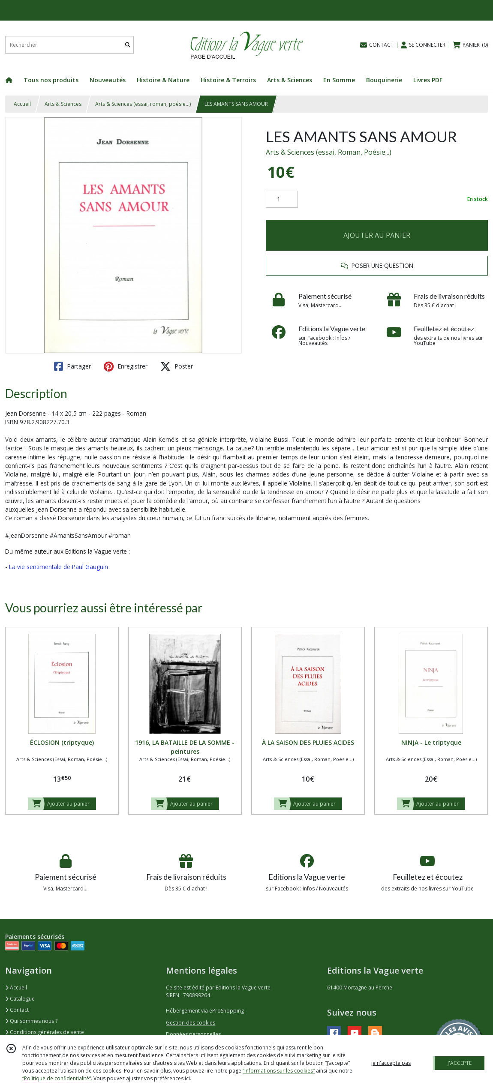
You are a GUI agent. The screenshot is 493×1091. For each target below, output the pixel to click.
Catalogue (20, 998)
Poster (176, 366)
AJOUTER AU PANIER (376, 235)
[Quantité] (282, 199)
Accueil (22, 104)
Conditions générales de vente (44, 1032)
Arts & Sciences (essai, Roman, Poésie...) (328, 152)
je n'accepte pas (391, 1063)
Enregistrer (125, 366)
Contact (17, 1009)
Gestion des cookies (190, 1022)
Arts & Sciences (63, 104)
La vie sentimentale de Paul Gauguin (58, 567)
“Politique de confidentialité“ (56, 1078)
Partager (72, 366)
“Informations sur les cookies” (279, 1070)
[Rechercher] (127, 44)
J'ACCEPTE (460, 1063)
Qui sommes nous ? (31, 1021)
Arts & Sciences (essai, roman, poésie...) (143, 104)
